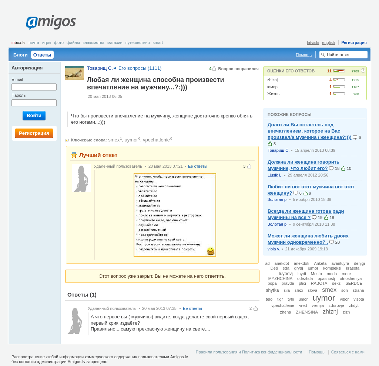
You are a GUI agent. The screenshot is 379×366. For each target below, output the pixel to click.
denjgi (359, 263)
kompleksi (332, 268)
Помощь (304, 54)
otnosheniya (351, 278)
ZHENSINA (307, 311)
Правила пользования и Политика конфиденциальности (249, 352)
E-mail (17, 79)
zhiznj (272, 80)
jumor (313, 268)
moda (332, 273)
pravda (288, 283)
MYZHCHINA (280, 278)
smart (158, 42)
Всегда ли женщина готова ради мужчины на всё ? (306, 214)
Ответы (42, 55)
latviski (313, 42)
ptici (302, 283)
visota (358, 299)
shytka (272, 290)
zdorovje (336, 305)
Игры (46, 42)
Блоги (20, 55)
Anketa (320, 263)
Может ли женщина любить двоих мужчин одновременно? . (308, 239)
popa (272, 283)
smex (114, 140)
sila (287, 290)
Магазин (115, 42)
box (18, 42)
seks (336, 283)
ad (267, 263)
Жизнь (273, 94)
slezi (299, 290)
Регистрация (354, 42)
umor (303, 299)
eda (285, 268)
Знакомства (93, 42)
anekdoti (301, 263)
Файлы (73, 42)
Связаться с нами (348, 352)
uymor (131, 140)
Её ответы (197, 166)
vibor (344, 299)
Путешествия (137, 42)
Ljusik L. (275, 175)
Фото (59, 42)
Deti (274, 268)
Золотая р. (278, 199)
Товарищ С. (278, 150)
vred (303, 305)
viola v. (274, 249)
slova (312, 290)
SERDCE (353, 283)
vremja (318, 305)
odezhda (305, 278)
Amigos (51, 22)
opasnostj (326, 278)
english (328, 42)
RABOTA (319, 283)
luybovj (286, 273)
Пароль (18, 95)
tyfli (291, 299)
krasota (352, 268)
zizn (346, 312)
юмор (272, 87)
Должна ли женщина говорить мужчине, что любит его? (303, 165)
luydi (302, 273)
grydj (298, 268)
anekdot (282, 263)
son (344, 290)
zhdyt (354, 305)
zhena (285, 312)
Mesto (316, 273)
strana (358, 290)
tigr (280, 299)
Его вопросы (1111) (140, 68)
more (346, 273)
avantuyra (340, 263)
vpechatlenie (156, 140)
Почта (33, 42)
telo (269, 299)
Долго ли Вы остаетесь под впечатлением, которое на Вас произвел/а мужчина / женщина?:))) (310, 131)
